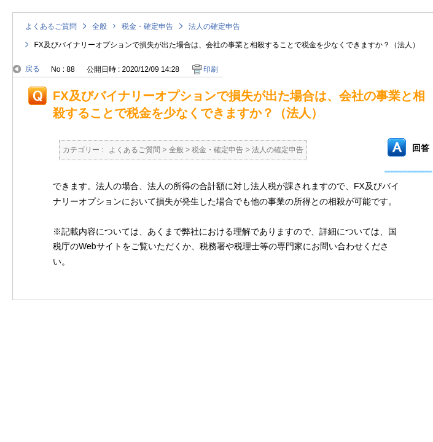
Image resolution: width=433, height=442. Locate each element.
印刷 (210, 69)
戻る (32, 68)
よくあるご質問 (51, 26)
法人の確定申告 (214, 26)
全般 (99, 26)
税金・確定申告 (147, 26)
